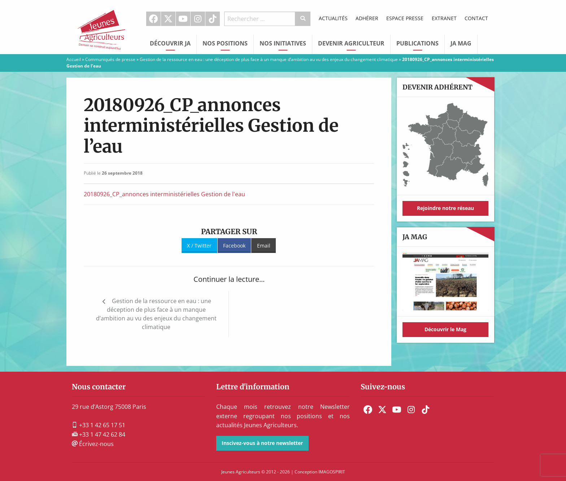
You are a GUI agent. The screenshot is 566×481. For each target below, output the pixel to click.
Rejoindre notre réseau (445, 208)
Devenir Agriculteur (351, 43)
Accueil (73, 59)
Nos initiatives (283, 43)
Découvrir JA (170, 43)
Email (263, 245)
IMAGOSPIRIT (331, 472)
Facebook (153, 19)
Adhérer (367, 18)
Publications (417, 43)
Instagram (198, 19)
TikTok (212, 19)
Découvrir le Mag (445, 329)
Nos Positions (225, 43)
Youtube (183, 19)
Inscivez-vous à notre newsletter (262, 443)
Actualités (333, 18)
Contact (476, 18)
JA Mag (460, 43)
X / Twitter (199, 245)
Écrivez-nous (93, 444)
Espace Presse (404, 18)
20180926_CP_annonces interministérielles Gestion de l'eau (164, 194)
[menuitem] (153, 19)
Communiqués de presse (110, 59)
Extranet (444, 18)
